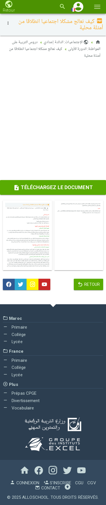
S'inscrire (57, 482)
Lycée (13, 341)
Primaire (15, 327)
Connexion (24, 482)
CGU (79, 482)
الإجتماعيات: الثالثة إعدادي (66, 42)
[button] (78, 6)
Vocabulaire (18, 408)
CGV (91, 482)
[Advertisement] (53, 121)
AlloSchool (35, 497)
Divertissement (21, 400)
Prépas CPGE (19, 393)
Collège (14, 334)
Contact (47, 488)
